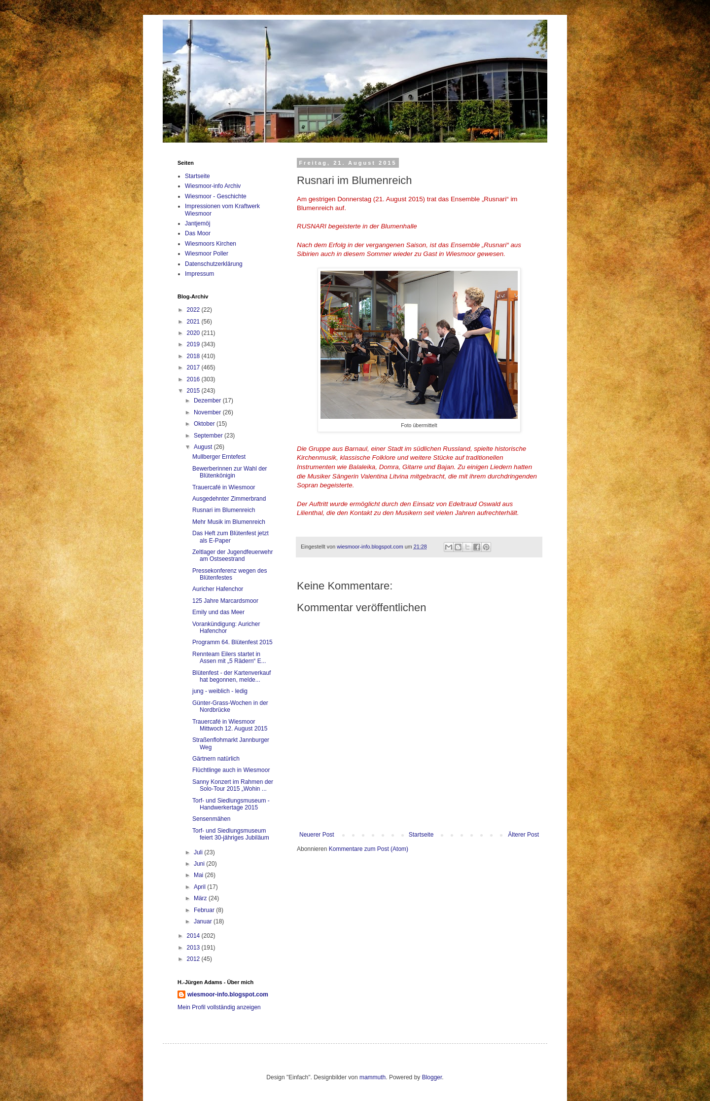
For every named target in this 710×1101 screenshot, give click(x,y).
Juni (200, 863)
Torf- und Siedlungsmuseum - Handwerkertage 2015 (231, 804)
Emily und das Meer (218, 612)
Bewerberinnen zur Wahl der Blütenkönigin (229, 472)
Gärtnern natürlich (216, 758)
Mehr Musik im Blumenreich (228, 521)
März (201, 898)
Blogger (432, 1077)
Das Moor (198, 233)
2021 (194, 321)
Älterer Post (523, 834)
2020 (194, 333)
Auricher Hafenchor (217, 589)
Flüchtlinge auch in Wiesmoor (231, 770)
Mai (199, 875)
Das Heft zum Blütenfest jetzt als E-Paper (230, 537)
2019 (194, 344)
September (209, 435)
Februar (205, 910)
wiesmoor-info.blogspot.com (227, 994)
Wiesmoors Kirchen (210, 243)
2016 (194, 379)
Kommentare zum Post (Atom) (368, 848)
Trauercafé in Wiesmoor (223, 487)
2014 (194, 935)
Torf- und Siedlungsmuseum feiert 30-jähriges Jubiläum (230, 834)
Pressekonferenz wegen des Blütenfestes (229, 574)
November (208, 412)
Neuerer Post (316, 834)
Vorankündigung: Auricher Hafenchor (226, 627)
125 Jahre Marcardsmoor (225, 600)
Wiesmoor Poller (206, 253)
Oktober (205, 423)
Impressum (199, 273)
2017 (194, 367)
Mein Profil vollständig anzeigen (219, 1007)
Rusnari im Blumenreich (223, 510)
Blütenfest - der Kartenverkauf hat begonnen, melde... (231, 676)
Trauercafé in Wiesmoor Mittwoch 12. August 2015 (229, 725)
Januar (203, 921)
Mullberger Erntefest (219, 456)
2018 (194, 356)
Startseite (421, 834)
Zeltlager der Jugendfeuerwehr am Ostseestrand (232, 555)
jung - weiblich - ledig (220, 691)
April (200, 886)
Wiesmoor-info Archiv (213, 186)
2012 (194, 958)
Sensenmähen (211, 818)
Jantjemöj (197, 223)
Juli (199, 852)
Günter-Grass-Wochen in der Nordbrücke (230, 706)
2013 (194, 947)
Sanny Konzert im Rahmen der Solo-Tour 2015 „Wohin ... (232, 785)
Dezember (208, 400)
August (204, 446)
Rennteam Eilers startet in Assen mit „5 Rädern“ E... (229, 657)
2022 (194, 309)
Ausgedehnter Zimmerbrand (229, 498)
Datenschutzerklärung (214, 263)
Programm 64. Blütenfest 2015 (232, 642)
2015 (194, 390)
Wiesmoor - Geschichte (216, 196)
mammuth (372, 1077)
